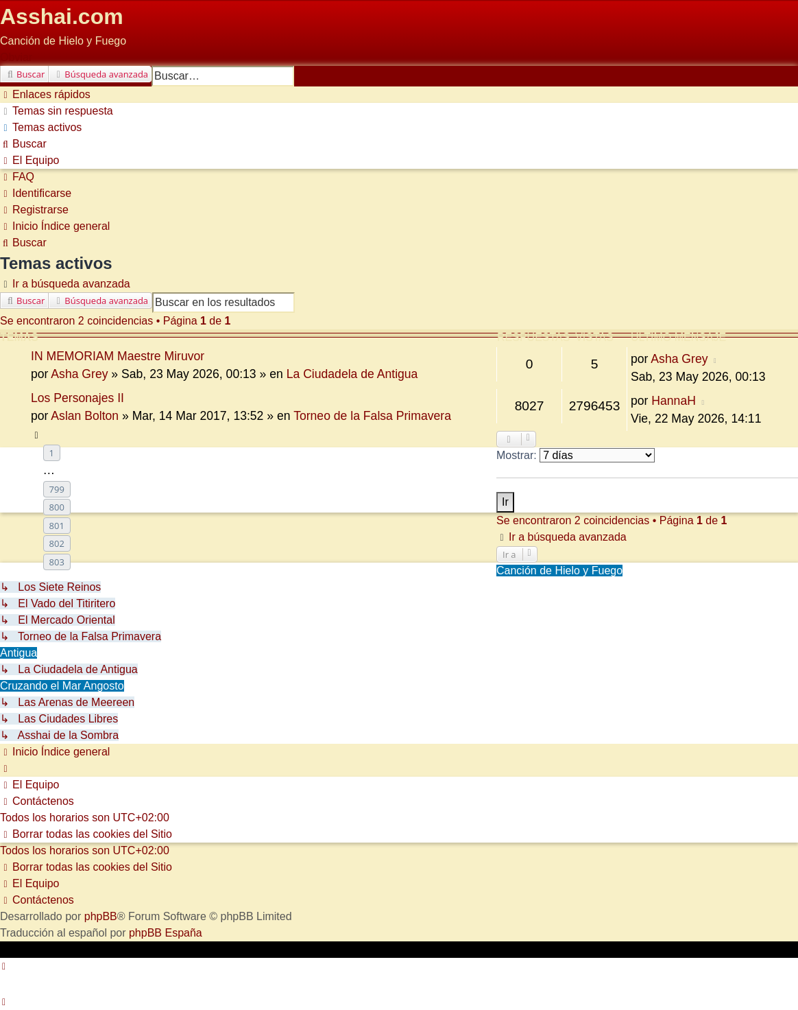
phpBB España (165, 933)
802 (56, 543)
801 (56, 525)
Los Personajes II (77, 398)
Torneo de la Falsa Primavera (372, 416)
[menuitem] (56, 111)
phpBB (100, 916)
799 (56, 489)
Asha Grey (79, 374)
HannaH (673, 401)
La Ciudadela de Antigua (352, 374)
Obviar (16, 57)
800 (56, 507)
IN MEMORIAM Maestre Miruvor (117, 356)
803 (56, 562)
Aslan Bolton (85, 416)
